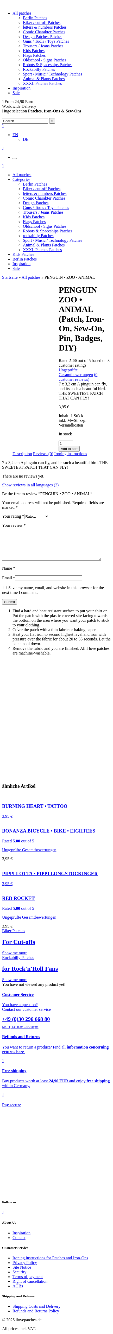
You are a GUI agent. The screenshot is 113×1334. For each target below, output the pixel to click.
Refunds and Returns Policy (35, 1317)
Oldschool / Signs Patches (44, 60)
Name (8, 574)
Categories (21, 179)
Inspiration (21, 88)
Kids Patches (34, 50)
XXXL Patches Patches (42, 83)
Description (22, 454)
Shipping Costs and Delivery (36, 1312)
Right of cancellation (29, 1287)
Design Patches (35, 203)
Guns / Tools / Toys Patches (46, 41)
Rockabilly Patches (39, 69)
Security (19, 1278)
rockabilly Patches (38, 235)
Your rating (13, 516)
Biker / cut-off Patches (41, 22)
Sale (16, 93)
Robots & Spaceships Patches (47, 64)
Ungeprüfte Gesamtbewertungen (76, 372)
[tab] (22, 454)
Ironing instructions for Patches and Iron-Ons (50, 1264)
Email (8, 584)
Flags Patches (34, 55)
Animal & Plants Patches (44, 79)
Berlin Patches (35, 18)
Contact (19, 1244)
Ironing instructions (70, 454)
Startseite (10, 277)
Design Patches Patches (42, 36)
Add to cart (69, 449)
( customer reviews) (78, 377)
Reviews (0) (43, 454)
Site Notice (21, 1273)
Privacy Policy (24, 1269)
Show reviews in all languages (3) (30, 485)
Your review (14, 525)
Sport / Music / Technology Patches (52, 74)
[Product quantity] (66, 443)
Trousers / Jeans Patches (43, 46)
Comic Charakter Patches (44, 32)
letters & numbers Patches (45, 27)
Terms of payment (27, 1283)
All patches (21, 13)
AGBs (17, 1292)
